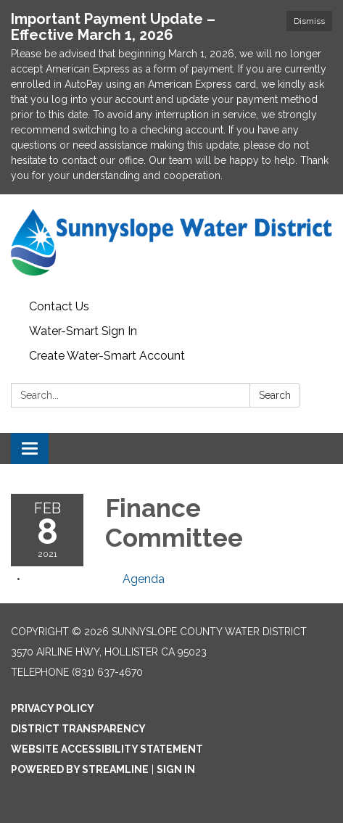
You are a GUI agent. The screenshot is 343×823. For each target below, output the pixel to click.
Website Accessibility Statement (107, 749)
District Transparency (78, 729)
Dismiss (309, 21)
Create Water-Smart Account (107, 356)
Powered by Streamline (80, 769)
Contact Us (59, 306)
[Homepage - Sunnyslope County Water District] (171, 244)
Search (275, 395)
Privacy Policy (52, 708)
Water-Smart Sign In (83, 331)
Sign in (176, 769)
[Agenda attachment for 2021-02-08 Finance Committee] (144, 579)
